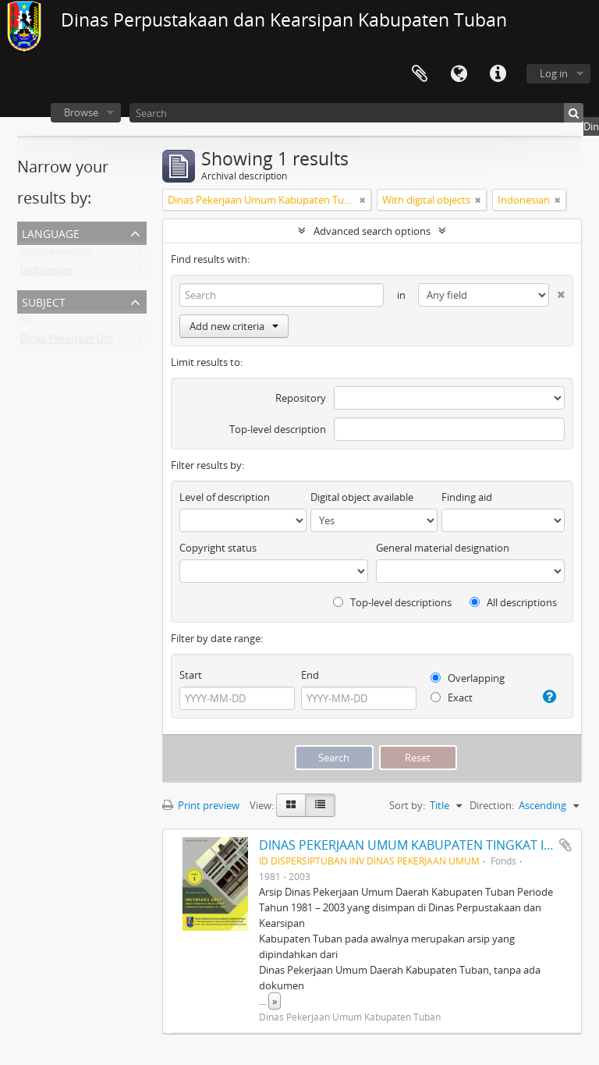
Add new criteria (234, 326)
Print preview (200, 805)
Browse (81, 112)
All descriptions (513, 602)
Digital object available (361, 497)
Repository (300, 398)
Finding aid (466, 497)
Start (190, 675)
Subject (44, 300)
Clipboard (419, 74)
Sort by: (407, 805)
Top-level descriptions (392, 602)
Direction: (492, 805)
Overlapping (468, 678)
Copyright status (218, 548)
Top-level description (277, 429)
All (25, 323)
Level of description (224, 497)
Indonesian (46, 273)
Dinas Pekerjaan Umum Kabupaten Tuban (117, 342)
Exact (452, 697)
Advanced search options (372, 231)
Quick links (497, 74)
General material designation (442, 548)
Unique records (55, 254)
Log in (554, 73)
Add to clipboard (565, 845)
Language (458, 74)
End (310, 675)
